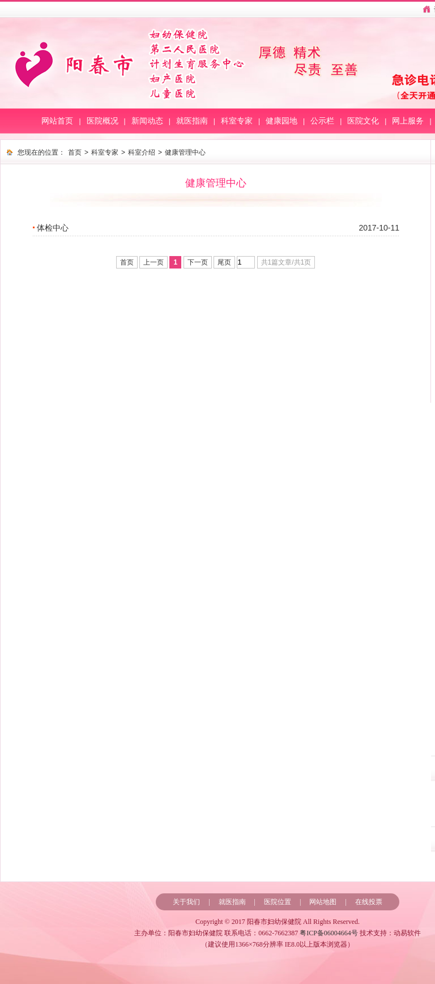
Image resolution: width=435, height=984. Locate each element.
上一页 (153, 262)
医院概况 (102, 121)
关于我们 (186, 902)
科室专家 (237, 121)
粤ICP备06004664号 (329, 933)
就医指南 (192, 121)
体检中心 (53, 227)
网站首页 (57, 121)
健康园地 (281, 121)
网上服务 (408, 121)
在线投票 (368, 902)
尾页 (224, 262)
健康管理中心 (185, 152)
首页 (75, 152)
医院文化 (363, 121)
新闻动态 (147, 121)
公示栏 (322, 121)
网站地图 (322, 902)
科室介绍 (141, 152)
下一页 (197, 262)
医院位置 (277, 902)
